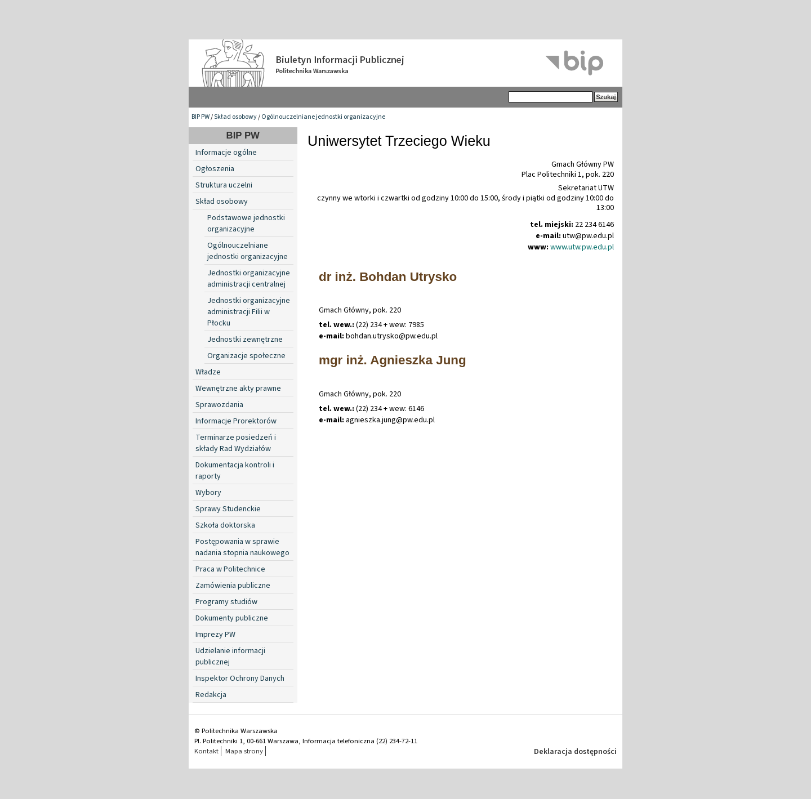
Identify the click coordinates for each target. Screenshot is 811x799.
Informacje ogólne (226, 152)
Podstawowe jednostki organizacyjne (246, 223)
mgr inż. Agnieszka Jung (392, 360)
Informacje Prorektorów (236, 421)
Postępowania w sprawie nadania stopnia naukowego (242, 547)
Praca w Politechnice (230, 569)
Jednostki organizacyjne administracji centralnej (248, 278)
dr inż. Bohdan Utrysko (388, 277)
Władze (208, 372)
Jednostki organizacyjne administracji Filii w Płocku (248, 312)
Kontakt (206, 751)
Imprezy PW (215, 634)
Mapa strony (244, 751)
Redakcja (210, 694)
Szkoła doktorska (225, 525)
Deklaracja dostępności (575, 751)
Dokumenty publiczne (231, 618)
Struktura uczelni (223, 185)
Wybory (208, 492)
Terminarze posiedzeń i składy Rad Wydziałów (235, 443)
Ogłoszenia (214, 169)
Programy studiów (226, 602)
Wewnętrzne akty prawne (238, 388)
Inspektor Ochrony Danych (239, 678)
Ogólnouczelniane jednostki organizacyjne (323, 117)
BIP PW (200, 117)
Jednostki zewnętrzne (245, 339)
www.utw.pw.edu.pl (582, 247)
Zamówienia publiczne (232, 585)
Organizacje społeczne (246, 355)
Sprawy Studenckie (228, 509)
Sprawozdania (219, 404)
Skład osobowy (235, 117)
